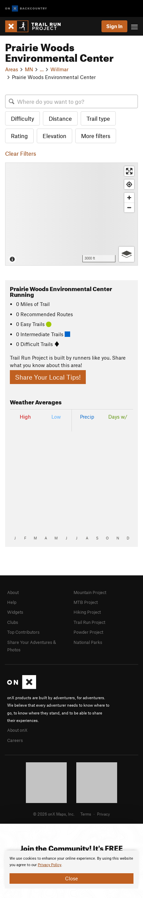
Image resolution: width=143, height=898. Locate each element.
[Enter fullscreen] (129, 171)
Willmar (59, 69)
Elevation (54, 135)
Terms (85, 813)
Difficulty (22, 118)
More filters (95, 135)
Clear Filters (20, 153)
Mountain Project (90, 592)
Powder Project (88, 632)
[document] (71, 869)
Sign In (114, 26)
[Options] (126, 254)
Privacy (103, 813)
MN (29, 69)
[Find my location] (129, 184)
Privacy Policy (49, 865)
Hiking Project (87, 612)
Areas (11, 69)
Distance (60, 118)
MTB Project (86, 602)
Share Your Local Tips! (48, 377)
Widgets (15, 612)
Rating (19, 135)
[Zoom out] (129, 207)
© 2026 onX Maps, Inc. (54, 813)
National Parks (88, 642)
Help (11, 602)
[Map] (71, 214)
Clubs (12, 622)
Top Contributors (23, 632)
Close (71, 878)
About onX (17, 730)
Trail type (98, 118)
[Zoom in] (129, 198)
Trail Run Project (89, 622)
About (13, 592)
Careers (15, 740)
